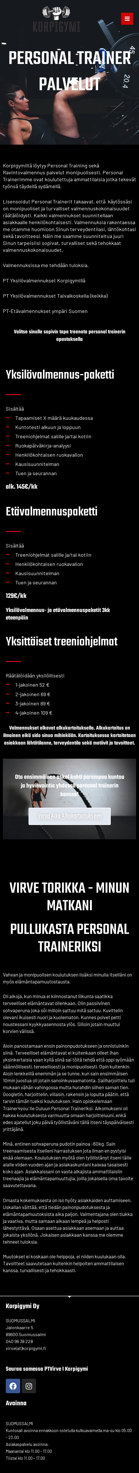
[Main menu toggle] (127, 19)
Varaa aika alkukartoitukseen (70, 816)
